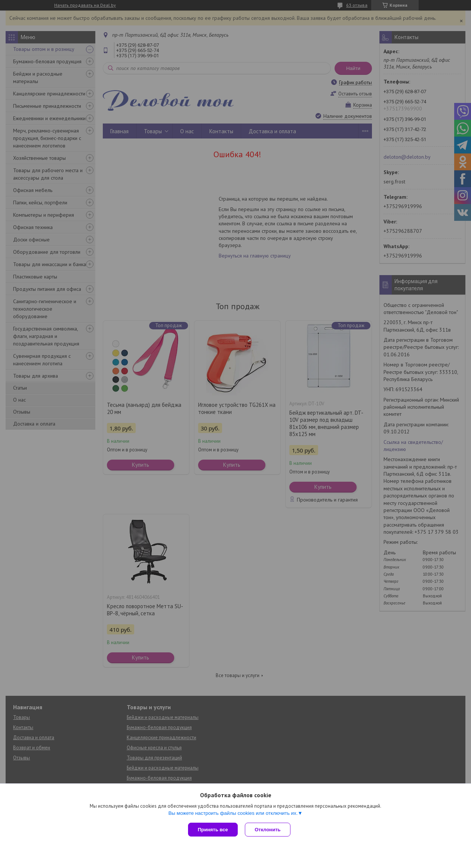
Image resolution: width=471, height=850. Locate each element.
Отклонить (268, 829)
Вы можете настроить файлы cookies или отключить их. (233, 813)
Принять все (213, 829)
